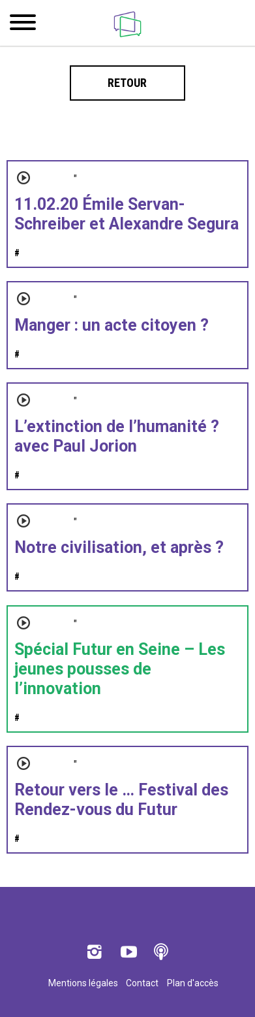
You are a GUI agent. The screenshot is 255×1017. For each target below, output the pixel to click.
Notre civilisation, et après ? (119, 547)
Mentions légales (83, 983)
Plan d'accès (192, 983)
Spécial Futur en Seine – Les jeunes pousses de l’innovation (119, 669)
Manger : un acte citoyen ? (111, 325)
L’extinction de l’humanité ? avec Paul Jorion (116, 436)
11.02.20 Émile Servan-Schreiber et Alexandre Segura (126, 214)
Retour (127, 83)
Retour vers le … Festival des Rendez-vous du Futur (121, 799)
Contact (142, 983)
